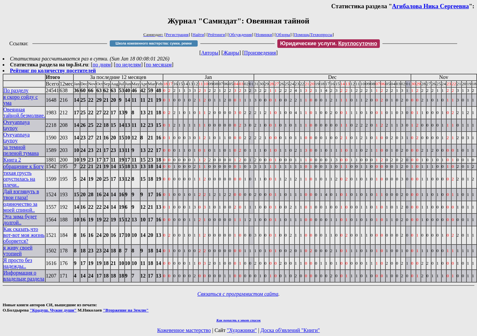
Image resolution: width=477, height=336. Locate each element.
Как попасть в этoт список (239, 320)
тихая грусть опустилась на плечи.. (19, 179)
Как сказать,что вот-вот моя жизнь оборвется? (24, 235)
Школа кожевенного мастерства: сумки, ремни (153, 43)
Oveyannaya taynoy (16, 125)
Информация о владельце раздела (23, 275)
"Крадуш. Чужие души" (53, 310)
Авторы (209, 53)
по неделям (128, 64)
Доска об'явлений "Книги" (290, 330)
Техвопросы (321, 34)
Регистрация (177, 34)
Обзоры (283, 34)
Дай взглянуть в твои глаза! (21, 194)
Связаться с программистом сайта (237, 294)
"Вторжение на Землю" (125, 310)
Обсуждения (240, 34)
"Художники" (242, 330)
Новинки (264, 34)
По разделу (15, 90)
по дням (102, 64)
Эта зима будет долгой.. (20, 219)
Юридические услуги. (328, 43)
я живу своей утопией (17, 250)
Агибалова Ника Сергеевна (430, 6)
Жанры (231, 53)
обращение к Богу (23, 166)
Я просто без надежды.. (17, 263)
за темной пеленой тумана (21, 150)
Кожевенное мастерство (184, 330)
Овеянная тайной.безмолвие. (24, 112)
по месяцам (159, 64)
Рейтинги (216, 34)
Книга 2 (12, 160)
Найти (198, 34)
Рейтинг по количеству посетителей (53, 70)
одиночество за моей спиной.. (20, 207)
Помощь (301, 34)
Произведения (260, 53)
